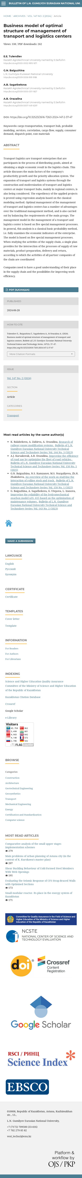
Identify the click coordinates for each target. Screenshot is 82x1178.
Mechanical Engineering (18, 804)
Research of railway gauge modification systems (42, 443)
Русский (10, 569)
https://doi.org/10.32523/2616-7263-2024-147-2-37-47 (41, 117)
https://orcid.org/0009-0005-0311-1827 (20, 91)
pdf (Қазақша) (18, 289)
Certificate (11, 596)
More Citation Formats (22, 354)
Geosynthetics (12, 793)
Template (11, 625)
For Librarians (13, 659)
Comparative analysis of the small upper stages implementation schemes (33, 845)
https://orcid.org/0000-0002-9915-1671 (20, 63)
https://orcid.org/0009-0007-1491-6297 (20, 106)
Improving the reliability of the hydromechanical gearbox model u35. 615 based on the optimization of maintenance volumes (42, 498)
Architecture (12, 783)
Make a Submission (20, 541)
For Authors (11, 653)
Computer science (15, 820)
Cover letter (12, 619)
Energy (9, 809)
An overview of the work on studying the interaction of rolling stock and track (42, 478)
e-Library (11, 717)
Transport (13, 415)
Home (7, 16)
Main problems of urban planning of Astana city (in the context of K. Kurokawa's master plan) (38, 857)
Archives (19, 16)
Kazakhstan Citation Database (23, 697)
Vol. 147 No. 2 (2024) (39, 16)
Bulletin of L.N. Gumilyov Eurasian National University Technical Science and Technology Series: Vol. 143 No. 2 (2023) (41, 505)
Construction (12, 777)
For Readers (11, 648)
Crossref (10, 704)
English (9, 563)
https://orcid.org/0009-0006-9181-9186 (20, 77)
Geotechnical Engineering (19, 788)
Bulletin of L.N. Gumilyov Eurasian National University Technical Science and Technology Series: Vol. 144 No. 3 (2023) (42, 449)
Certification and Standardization (23, 814)
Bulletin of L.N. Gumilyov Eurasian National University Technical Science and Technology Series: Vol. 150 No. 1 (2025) (44, 466)
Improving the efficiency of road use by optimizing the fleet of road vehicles (44, 457)
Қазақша (10, 574)
